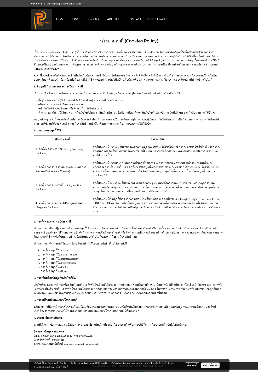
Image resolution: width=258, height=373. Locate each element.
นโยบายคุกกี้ (62, 367)
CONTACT (134, 19)
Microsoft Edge (68, 263)
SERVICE (76, 19)
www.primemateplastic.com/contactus (82, 344)
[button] (175, 19)
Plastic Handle (157, 19)
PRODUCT (95, 19)
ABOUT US (114, 19)
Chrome (65, 250)
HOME (60, 19)
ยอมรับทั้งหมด (210, 365)
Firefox (64, 267)
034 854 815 (38, 3)
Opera (64, 271)
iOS (75, 254)
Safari (64, 254)
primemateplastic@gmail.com (64, 3)
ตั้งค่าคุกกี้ (192, 365)
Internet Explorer (69, 259)
